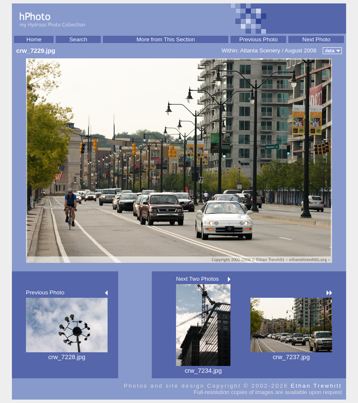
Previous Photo (258, 39)
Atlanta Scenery (260, 50)
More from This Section (165, 39)
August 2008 (300, 50)
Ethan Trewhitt (316, 386)
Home (34, 39)
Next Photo (316, 39)
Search (78, 39)
